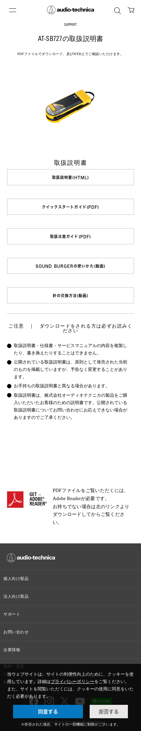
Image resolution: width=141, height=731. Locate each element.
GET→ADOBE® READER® (38, 500)
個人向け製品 (16, 578)
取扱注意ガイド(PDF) (70, 236)
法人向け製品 (16, 596)
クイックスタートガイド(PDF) (70, 206)
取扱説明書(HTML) (70, 177)
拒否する (109, 711)
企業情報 (11, 649)
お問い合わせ (16, 632)
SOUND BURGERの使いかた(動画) (70, 266)
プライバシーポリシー (72, 681)
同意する (48, 711)
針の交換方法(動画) (71, 295)
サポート (11, 614)
